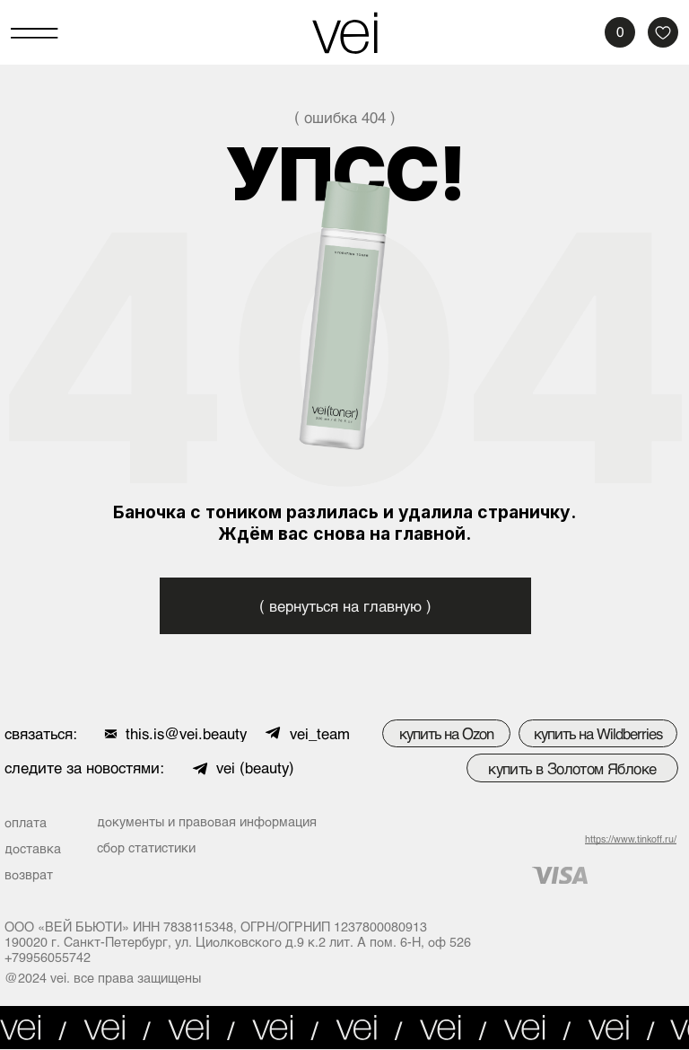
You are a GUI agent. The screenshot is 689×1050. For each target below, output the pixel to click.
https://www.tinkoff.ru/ (630, 838)
